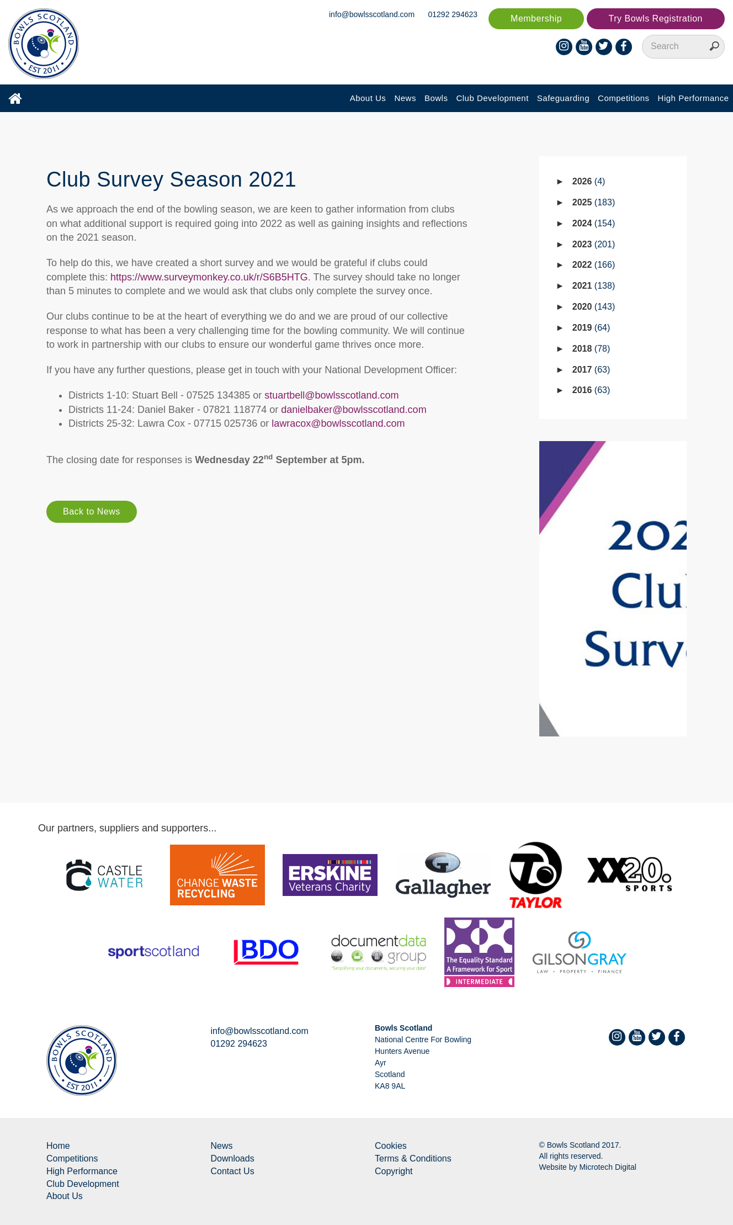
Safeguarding (563, 98)
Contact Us (232, 1171)
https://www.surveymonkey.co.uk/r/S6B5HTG (209, 277)
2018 (591, 348)
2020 (593, 306)
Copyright (393, 1171)
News (405, 98)
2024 (593, 223)
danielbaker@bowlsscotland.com (353, 409)
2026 (588, 181)
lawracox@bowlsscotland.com (338, 423)
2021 (593, 285)
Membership (536, 18)
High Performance (693, 98)
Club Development (492, 98)
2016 (591, 390)
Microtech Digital (607, 1167)
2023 (593, 244)
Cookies (391, 1145)
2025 (593, 202)
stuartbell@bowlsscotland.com (331, 395)
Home (58, 1145)
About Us (368, 98)
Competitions (624, 98)
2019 (591, 327)
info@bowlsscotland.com (372, 14)
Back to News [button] (91, 511)
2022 (593, 264)
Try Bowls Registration (656, 18)
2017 (591, 369)
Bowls (436, 98)
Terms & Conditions (413, 1158)
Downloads (232, 1158)
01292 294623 (453, 14)
